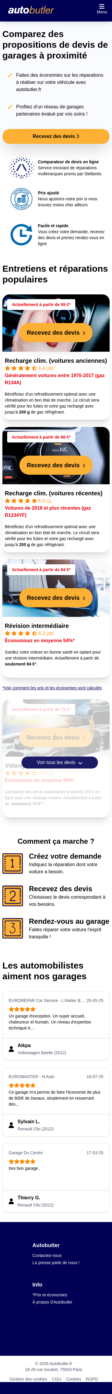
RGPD (92, 1379)
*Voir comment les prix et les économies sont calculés (52, 688)
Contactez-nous (47, 1255)
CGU (56, 1379)
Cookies (73, 1379)
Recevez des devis (56, 136)
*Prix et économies (50, 1294)
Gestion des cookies (28, 1379)
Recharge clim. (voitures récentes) (53, 493)
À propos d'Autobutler (53, 1302)
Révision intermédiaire (37, 626)
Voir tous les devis (59, 762)
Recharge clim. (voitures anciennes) (56, 360)
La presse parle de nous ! (56, 1262)
